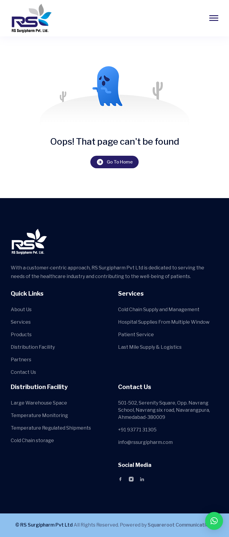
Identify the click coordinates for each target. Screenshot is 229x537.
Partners (21, 359)
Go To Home (114, 162)
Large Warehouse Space (39, 403)
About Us (21, 309)
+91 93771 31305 (137, 430)
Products (21, 334)
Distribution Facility (33, 347)
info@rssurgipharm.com (145, 442)
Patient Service (136, 334)
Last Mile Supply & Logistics (150, 347)
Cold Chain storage (32, 440)
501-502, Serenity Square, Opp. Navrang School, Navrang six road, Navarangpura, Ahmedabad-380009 (164, 410)
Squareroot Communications (181, 525)
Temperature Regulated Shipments (51, 428)
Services (21, 322)
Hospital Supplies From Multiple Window (164, 322)
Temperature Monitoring (39, 415)
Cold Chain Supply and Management (158, 309)
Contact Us (23, 372)
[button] (214, 521)
